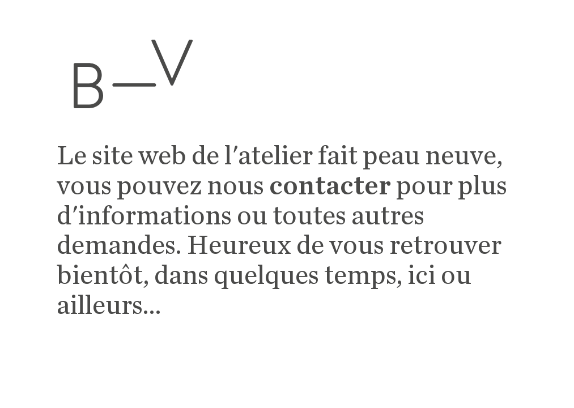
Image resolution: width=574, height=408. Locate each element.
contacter (330, 186)
